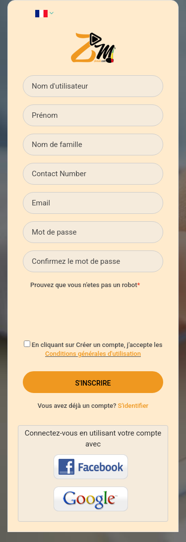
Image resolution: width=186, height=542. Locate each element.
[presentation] (105, 312)
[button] (44, 13)
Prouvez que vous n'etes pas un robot (83, 285)
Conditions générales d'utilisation (93, 353)
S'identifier (133, 405)
